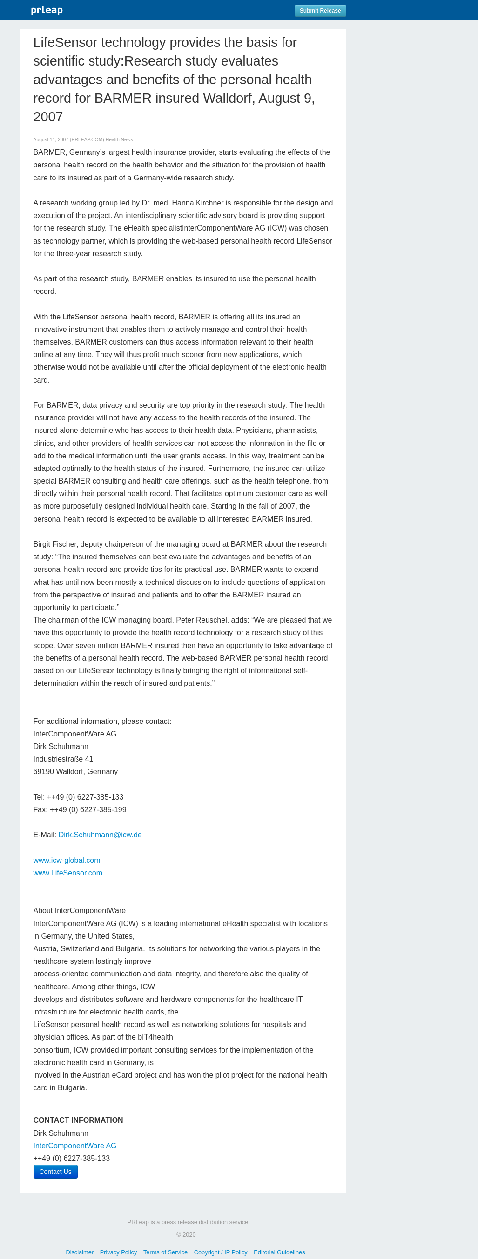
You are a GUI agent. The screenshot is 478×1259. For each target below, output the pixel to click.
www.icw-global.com (67, 860)
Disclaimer (80, 1252)
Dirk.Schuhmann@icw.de (100, 835)
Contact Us (56, 1171)
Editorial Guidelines (279, 1252)
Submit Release (320, 10)
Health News (119, 139)
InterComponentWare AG (75, 1146)
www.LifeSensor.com (68, 873)
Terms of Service (165, 1252)
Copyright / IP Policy (221, 1252)
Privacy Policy (118, 1252)
